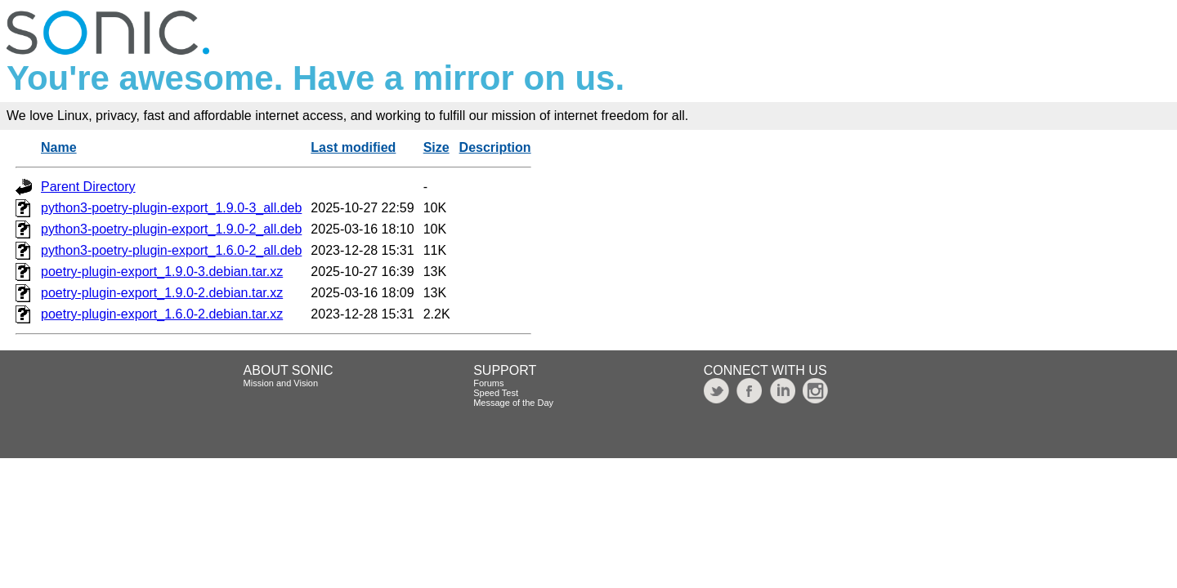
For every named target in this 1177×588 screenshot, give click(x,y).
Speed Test (495, 393)
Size (436, 147)
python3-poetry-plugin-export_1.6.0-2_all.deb (171, 250)
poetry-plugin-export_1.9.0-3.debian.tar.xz (162, 271)
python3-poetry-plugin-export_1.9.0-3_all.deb (171, 208)
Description (495, 147)
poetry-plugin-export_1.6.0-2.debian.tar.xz (162, 314)
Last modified (353, 147)
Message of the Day (513, 403)
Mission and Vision (281, 383)
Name (59, 147)
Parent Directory (88, 187)
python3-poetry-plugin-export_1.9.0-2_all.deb (171, 229)
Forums (488, 383)
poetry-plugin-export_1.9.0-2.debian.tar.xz (162, 293)
